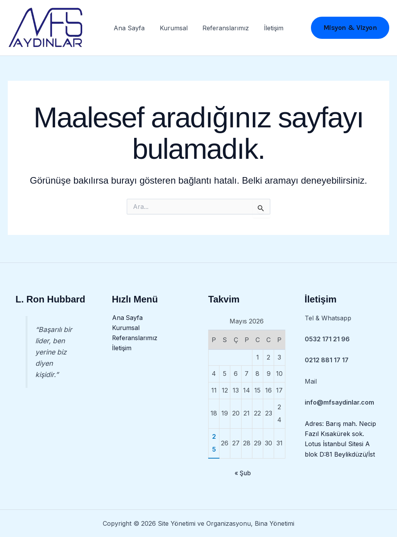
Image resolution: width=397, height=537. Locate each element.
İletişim (270, 29)
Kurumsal (175, 29)
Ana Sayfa (132, 29)
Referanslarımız (224, 29)
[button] (350, 29)
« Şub (242, 473)
